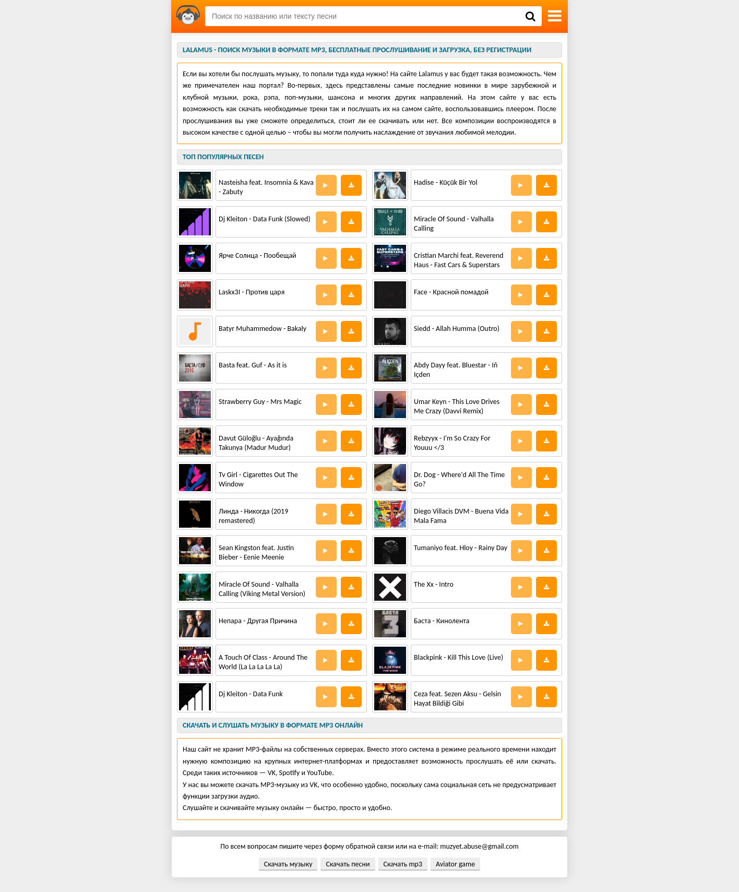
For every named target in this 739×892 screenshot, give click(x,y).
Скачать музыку (288, 864)
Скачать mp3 (403, 864)
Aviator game (455, 864)
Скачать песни (348, 864)
